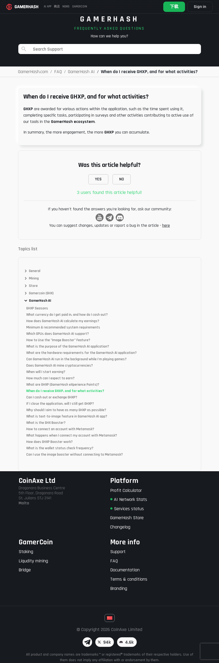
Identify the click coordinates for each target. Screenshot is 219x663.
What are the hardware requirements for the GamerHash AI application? (81, 352)
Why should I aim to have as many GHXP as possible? (66, 410)
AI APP (47, 6)
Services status (127, 509)
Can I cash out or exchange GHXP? (51, 397)
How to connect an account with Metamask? (60, 429)
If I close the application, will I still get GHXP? (60, 403)
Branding (118, 588)
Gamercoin (79, 6)
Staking (26, 552)
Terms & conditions (128, 579)
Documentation (125, 570)
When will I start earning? (45, 372)
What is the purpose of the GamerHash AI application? (67, 346)
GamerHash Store (127, 518)
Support (118, 552)
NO (121, 179)
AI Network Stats (128, 499)
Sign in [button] (200, 7)
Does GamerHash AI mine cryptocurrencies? (59, 365)
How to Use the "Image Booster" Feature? (58, 340)
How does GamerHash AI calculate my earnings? (62, 321)
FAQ (114, 561)
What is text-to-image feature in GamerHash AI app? (66, 416)
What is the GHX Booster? (46, 422)
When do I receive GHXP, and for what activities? (65, 391)
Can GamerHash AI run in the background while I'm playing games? (76, 359)
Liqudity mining (33, 561)
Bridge (25, 570)
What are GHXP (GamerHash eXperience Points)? (62, 384)
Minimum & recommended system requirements (63, 327)
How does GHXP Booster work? (49, 441)
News (66, 6)
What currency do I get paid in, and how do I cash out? (67, 314)
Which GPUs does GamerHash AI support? (57, 333)
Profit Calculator (126, 490)
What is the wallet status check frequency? (59, 448)
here (166, 225)
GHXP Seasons (37, 308)
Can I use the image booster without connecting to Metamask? (74, 454)
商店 (57, 6)
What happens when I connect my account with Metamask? (71, 435)
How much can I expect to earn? (50, 378)
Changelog (120, 527)
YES (98, 179)
